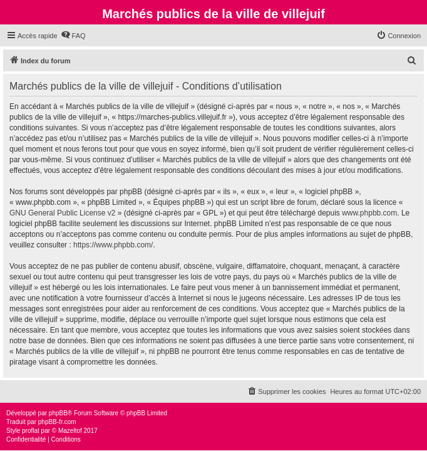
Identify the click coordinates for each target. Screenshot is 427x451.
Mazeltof (70, 430)
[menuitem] (73, 35)
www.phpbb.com (369, 213)
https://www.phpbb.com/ (113, 245)
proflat (30, 430)
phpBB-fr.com (57, 421)
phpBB (58, 413)
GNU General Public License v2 (62, 213)
